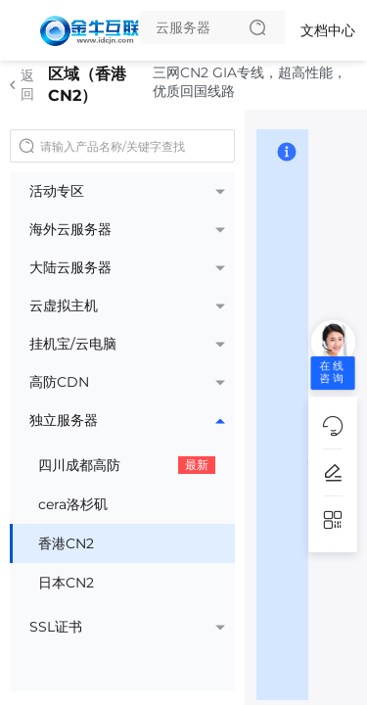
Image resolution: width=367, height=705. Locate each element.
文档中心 (327, 30)
